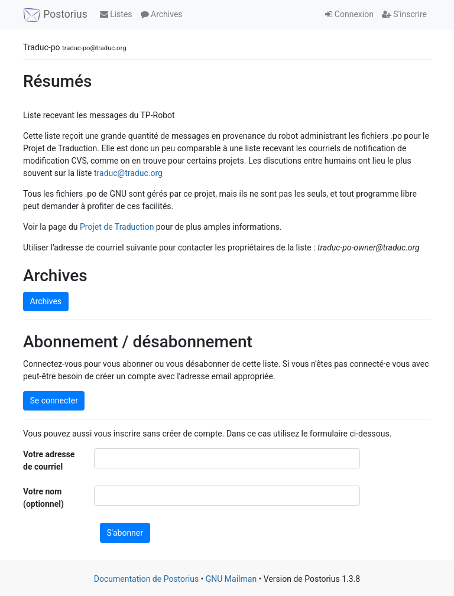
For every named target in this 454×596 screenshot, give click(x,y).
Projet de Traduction (117, 227)
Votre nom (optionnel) (43, 498)
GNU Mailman (231, 579)
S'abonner (125, 533)
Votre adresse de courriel (48, 460)
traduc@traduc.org (128, 173)
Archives (162, 14)
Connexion (349, 14)
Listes (116, 14)
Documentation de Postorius (146, 579)
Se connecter (54, 400)
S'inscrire (404, 14)
